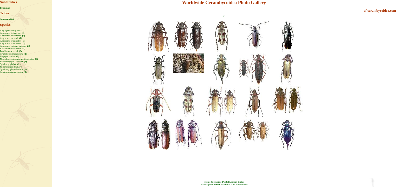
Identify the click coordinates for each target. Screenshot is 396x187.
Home (207, 182)
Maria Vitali (220, 184)
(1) (20, 38)
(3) (23, 43)
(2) (22, 30)
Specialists (216, 182)
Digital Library (229, 182)
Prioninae (5, 7)
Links (241, 182)
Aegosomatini (7, 19)
